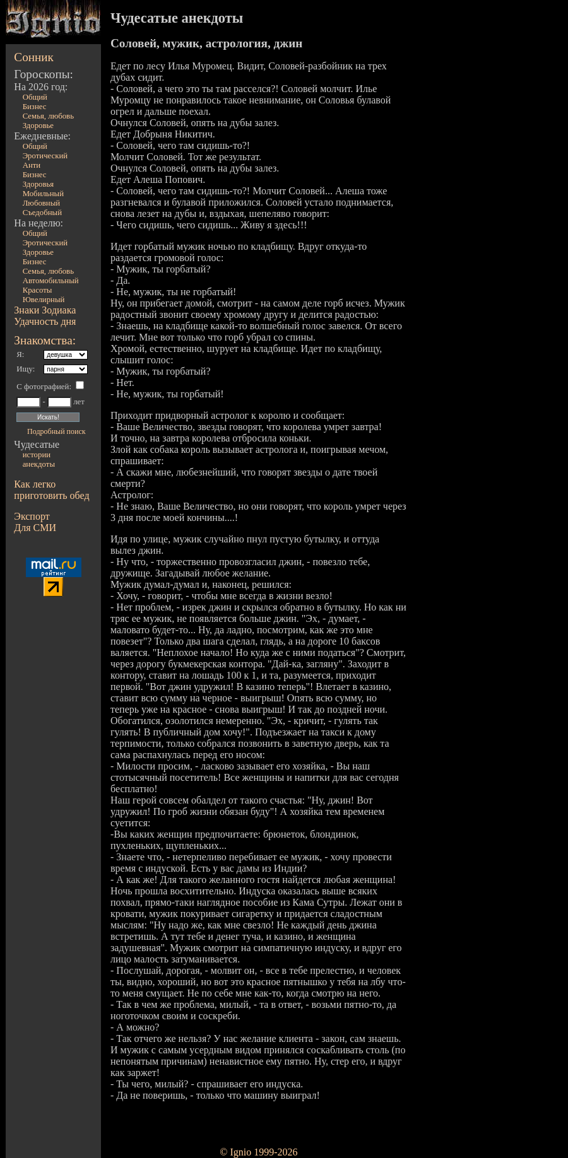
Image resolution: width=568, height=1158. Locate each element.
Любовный (42, 203)
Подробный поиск (56, 431)
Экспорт (31, 516)
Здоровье (38, 125)
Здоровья (38, 184)
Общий (35, 97)
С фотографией (42, 386)
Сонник (34, 57)
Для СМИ (35, 527)
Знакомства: (45, 340)
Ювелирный (44, 299)
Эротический (45, 155)
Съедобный (42, 212)
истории (36, 454)
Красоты (37, 290)
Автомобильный (51, 280)
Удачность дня (45, 321)
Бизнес (35, 106)
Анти (32, 165)
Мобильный (43, 193)
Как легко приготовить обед (51, 490)
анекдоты (39, 464)
